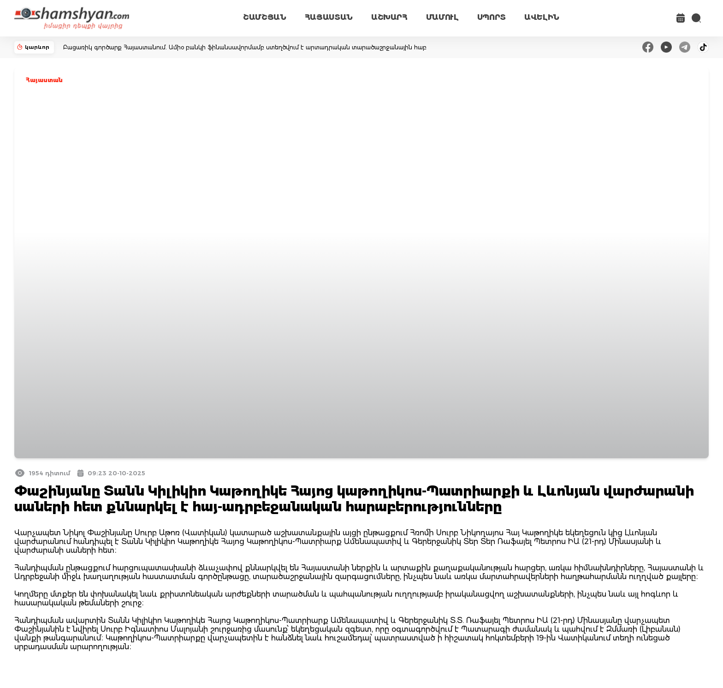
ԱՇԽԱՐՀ (389, 17)
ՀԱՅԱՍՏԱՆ (329, 17)
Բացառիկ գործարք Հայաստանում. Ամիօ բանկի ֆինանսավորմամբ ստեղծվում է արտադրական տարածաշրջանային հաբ (245, 47)
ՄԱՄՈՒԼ (442, 17)
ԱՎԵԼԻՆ (541, 17)
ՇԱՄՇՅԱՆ (264, 17)
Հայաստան (44, 80)
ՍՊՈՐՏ (491, 17)
